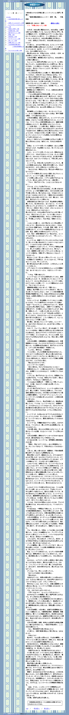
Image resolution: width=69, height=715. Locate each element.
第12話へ (47, 708)
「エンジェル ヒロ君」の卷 (14, 50)
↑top (27, 708)
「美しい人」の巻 (12, 40)
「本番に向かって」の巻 (13, 42)
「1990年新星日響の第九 (13, 44)
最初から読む (55, 23)
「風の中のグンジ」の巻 (13, 32)
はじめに (8, 17)
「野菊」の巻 (10, 34)
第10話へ (37, 708)
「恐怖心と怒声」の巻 (13, 29)
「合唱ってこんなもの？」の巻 (15, 23)
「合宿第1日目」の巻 (13, 30)
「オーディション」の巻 (13, 38)
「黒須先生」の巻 (12, 36)
